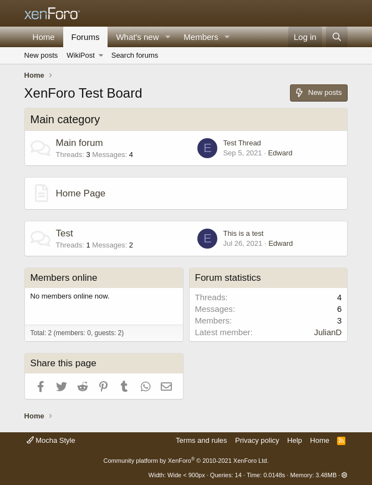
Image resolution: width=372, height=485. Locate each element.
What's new (137, 37)
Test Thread (242, 143)
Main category (65, 119)
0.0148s (274, 475)
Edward (280, 153)
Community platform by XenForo (186, 460)
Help (294, 440)
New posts (41, 55)
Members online (64, 277)
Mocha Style (51, 440)
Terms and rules (201, 440)
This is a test (243, 233)
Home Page (81, 193)
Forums (86, 37)
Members (201, 37)
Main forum (79, 143)
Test (64, 233)
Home (44, 37)
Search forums (135, 55)
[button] (167, 37)
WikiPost (81, 55)
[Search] (337, 37)
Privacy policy (257, 440)
